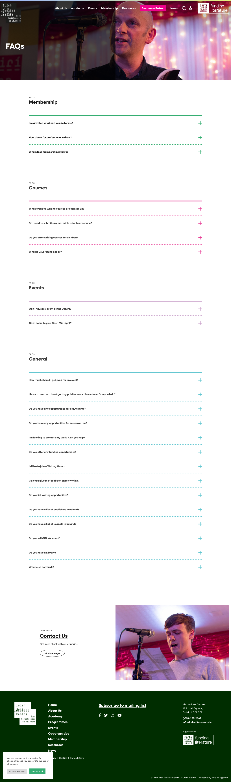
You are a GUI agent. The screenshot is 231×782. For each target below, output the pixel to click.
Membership (109, 8)
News (174, 8)
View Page (52, 653)
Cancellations (77, 757)
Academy (77, 8)
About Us (61, 8)
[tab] (115, 123)
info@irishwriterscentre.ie (197, 722)
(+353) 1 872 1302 (192, 718)
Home (52, 705)
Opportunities (58, 733)
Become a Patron (153, 8)
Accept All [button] (37, 771)
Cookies (63, 757)
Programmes (57, 722)
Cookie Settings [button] (17, 771)
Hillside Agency (220, 777)
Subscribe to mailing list (122, 705)
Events (92, 8)
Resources (129, 8)
